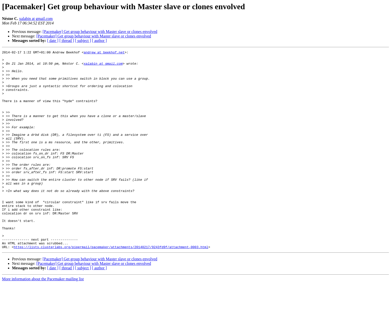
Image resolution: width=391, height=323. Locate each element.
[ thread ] (66, 40)
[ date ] (52, 40)
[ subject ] (83, 40)
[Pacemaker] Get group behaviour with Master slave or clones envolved (100, 31)
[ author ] (99, 40)
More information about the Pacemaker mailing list (43, 319)
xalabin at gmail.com (36, 18)
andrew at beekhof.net (104, 53)
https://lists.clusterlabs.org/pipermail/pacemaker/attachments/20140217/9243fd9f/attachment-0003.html (111, 286)
